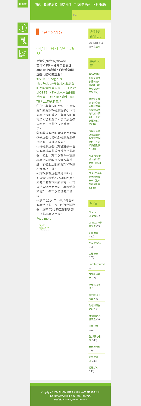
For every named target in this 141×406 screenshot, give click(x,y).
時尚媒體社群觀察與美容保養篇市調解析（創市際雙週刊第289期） (94, 83)
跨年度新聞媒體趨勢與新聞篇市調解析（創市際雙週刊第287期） (94, 140)
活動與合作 (94, 347)
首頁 (38, 4)
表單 (98, 46)
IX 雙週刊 (93, 253)
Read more (43, 218)
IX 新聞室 (93, 233)
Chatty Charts (92, 213)
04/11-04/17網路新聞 (55, 51)
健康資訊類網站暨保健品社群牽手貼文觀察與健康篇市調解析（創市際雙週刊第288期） (94, 111)
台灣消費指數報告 (94, 307)
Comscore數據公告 (95, 224)
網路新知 (42, 228)
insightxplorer (44, 227)
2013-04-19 (43, 225)
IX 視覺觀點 (100, 4)
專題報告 (93, 326)
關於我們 (65, 4)
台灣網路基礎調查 (94, 317)
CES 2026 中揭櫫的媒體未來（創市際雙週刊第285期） (95, 180)
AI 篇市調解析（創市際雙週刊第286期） (95, 161)
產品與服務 (50, 4)
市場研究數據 (82, 4)
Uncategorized (96, 264)
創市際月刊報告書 (94, 296)
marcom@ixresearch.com (75, 399)
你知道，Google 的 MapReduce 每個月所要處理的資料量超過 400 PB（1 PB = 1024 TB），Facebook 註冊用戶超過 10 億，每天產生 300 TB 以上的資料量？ (56, 90)
